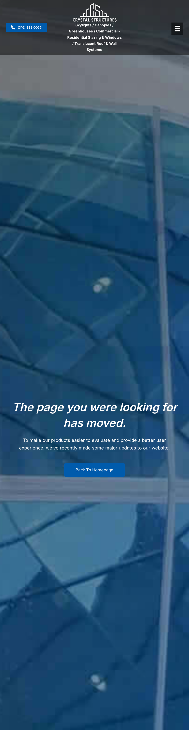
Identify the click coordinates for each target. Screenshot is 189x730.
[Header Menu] (177, 28)
